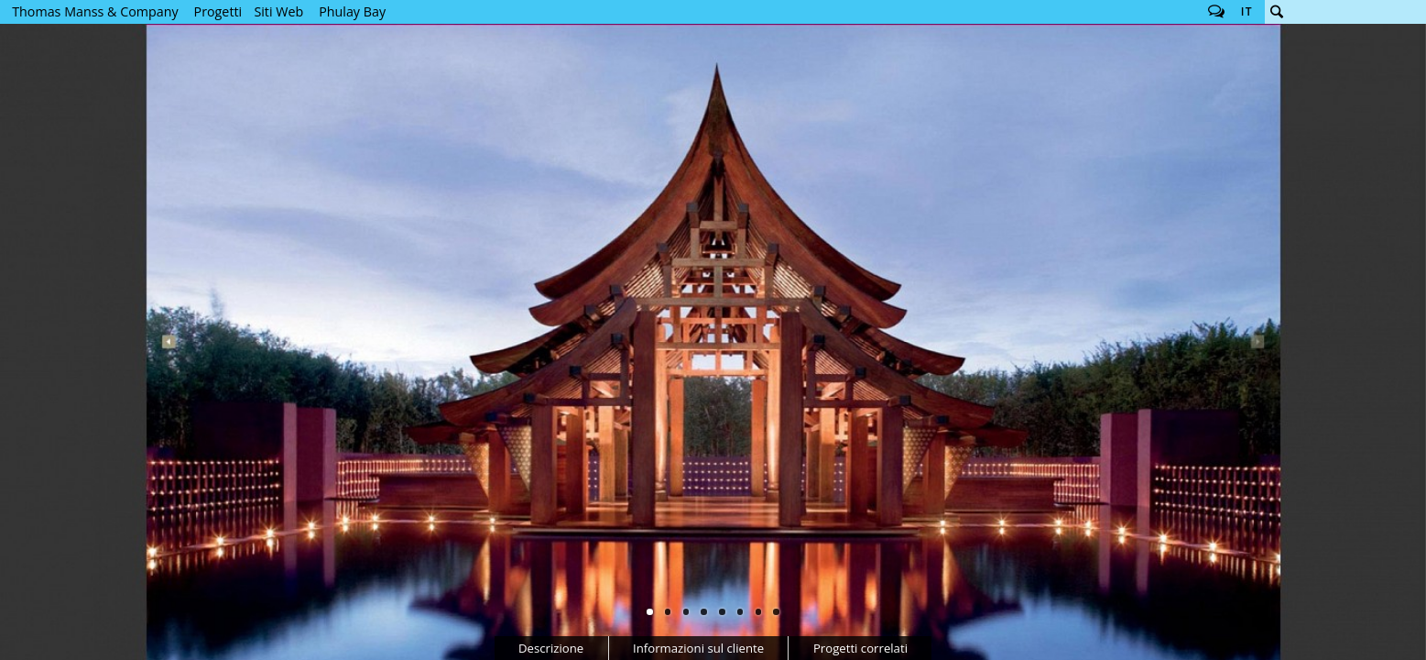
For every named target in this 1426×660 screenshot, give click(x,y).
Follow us (1216, 12)
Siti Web (278, 11)
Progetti (218, 11)
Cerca (1277, 12)
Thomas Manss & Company (95, 11)
